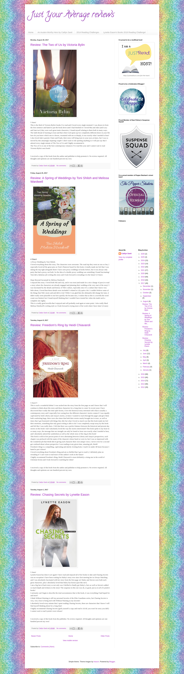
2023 (143, 264)
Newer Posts (36, 636)
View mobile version (70, 640)
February (146, 367)
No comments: (62, 165)
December (147, 286)
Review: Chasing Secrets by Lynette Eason (60, 494)
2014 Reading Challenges (88, 32)
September (147, 296)
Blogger (112, 662)
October (146, 293)
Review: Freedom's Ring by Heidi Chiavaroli (60, 325)
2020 (143, 273)
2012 (143, 387)
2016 (143, 374)
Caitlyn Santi (126, 254)
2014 (143, 381)
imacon (96, 662)
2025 (143, 257)
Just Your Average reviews (72, 15)
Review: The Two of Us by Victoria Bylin (58, 45)
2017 (143, 283)
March (145, 363)
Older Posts (105, 636)
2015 (143, 377)
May (145, 357)
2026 (143, 254)
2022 (143, 267)
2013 (143, 384)
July (144, 350)
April (145, 360)
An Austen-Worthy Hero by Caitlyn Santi (55, 32)
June (145, 354)
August (146, 301)
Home (30, 32)
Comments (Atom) (47, 647)
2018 (143, 280)
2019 (143, 277)
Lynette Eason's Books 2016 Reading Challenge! (124, 32)
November (147, 289)
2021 (143, 270)
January (146, 370)
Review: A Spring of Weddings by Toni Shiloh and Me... (147, 319)
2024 (143, 260)
